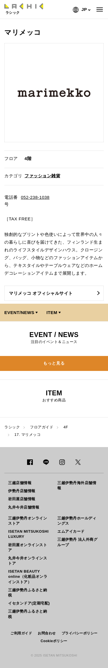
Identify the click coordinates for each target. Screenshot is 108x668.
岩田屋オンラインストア (27, 547)
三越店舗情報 (19, 483)
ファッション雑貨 (42, 175)
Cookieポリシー (54, 641)
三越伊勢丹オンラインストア (27, 520)
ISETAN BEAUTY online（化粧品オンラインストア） (27, 576)
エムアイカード (71, 531)
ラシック (12, 427)
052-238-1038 (35, 197)
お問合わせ (47, 633)
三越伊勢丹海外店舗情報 (76, 485)
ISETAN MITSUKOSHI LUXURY (28, 534)
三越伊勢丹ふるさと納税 (27, 592)
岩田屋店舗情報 (21, 499)
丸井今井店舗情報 (23, 507)
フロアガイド (41, 427)
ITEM (51, 312)
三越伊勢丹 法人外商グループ (77, 542)
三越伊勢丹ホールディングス (76, 520)
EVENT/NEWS (19, 312)
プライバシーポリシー (80, 633)
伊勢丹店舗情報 (21, 491)
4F (65, 427)
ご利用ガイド (21, 633)
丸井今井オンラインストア (27, 560)
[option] (54, 92)
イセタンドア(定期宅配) (29, 603)
